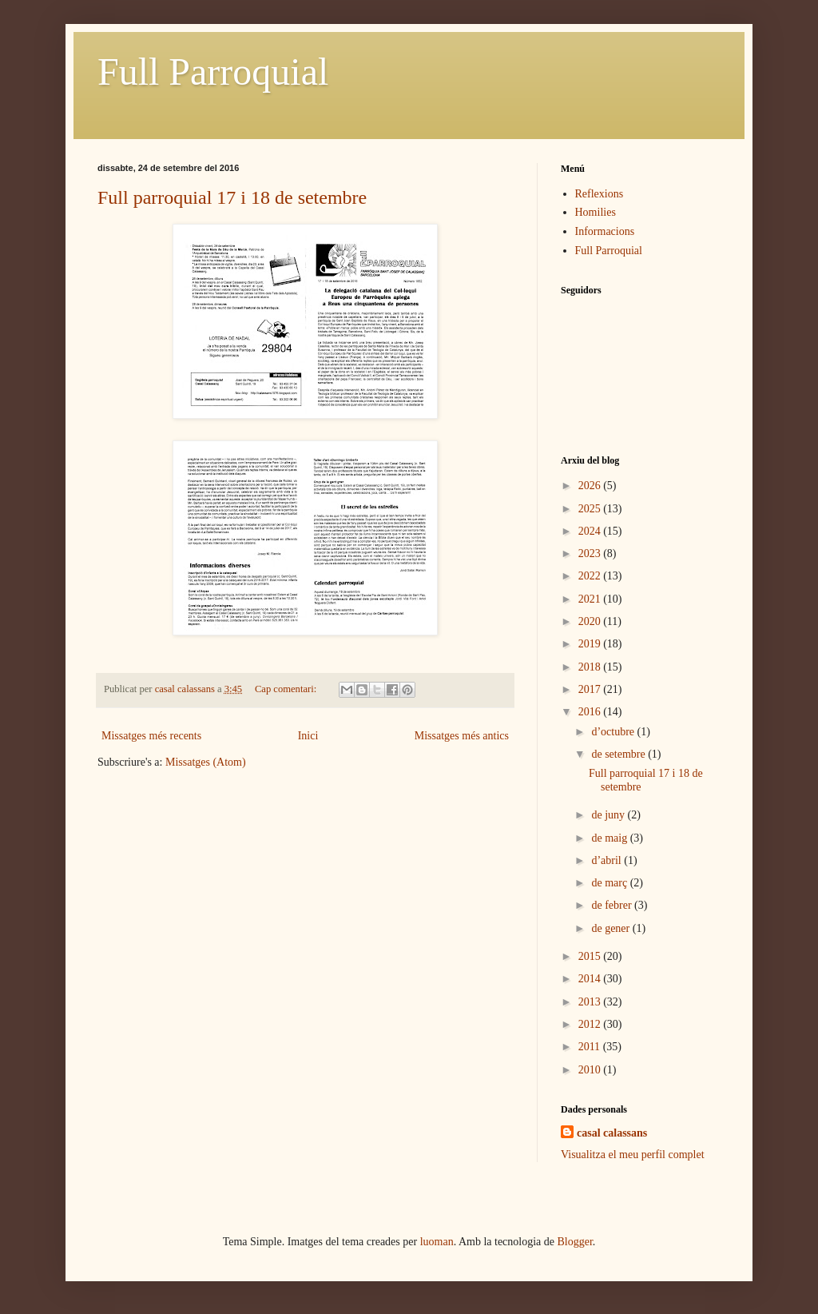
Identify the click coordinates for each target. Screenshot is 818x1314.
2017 (591, 689)
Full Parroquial (212, 71)
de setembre (619, 754)
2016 (591, 712)
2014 (591, 979)
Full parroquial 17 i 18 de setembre (232, 197)
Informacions (605, 231)
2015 (591, 956)
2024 (591, 531)
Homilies (595, 212)
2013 (591, 1002)
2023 (591, 553)
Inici (308, 736)
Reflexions (599, 194)
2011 (590, 1047)
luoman (437, 1242)
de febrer (612, 905)
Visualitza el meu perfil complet (633, 1155)
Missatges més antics (462, 736)
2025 (591, 509)
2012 (591, 1024)
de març (610, 883)
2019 (591, 644)
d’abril (607, 860)
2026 (591, 486)
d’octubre (614, 732)
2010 (591, 1070)
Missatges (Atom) (205, 762)
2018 (591, 667)
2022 (591, 576)
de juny (609, 815)
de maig (610, 838)
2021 (591, 599)
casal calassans (612, 1133)
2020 (591, 621)
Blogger (575, 1242)
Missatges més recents (151, 736)
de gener (611, 928)
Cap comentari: (287, 689)
